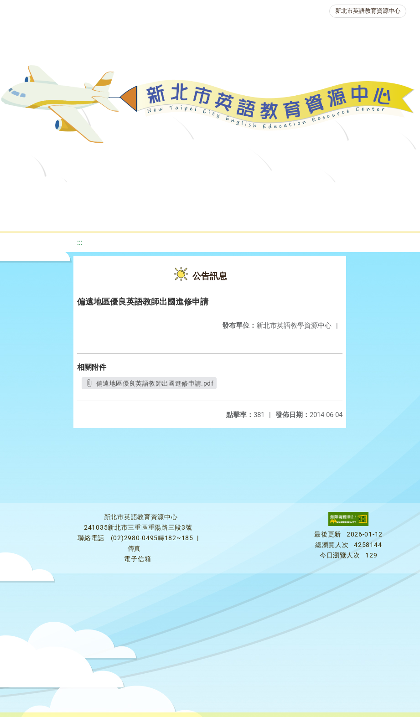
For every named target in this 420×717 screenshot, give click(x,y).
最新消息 (100, 193)
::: (80, 242)
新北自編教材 (251, 193)
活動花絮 (318, 216)
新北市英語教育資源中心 (367, 10)
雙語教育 (266, 216)
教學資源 (193, 193)
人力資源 (143, 216)
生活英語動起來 (204, 216)
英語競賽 (91, 216)
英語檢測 (361, 193)
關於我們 (48, 193)
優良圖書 (309, 193)
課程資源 (141, 193)
